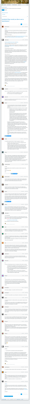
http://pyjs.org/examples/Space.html (21, 36)
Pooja (6, 152)
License (22, 399)
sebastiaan (7, 39)
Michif (6, 275)
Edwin (6, 204)
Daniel (6, 102)
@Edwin (8, 45)
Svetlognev (7, 287)
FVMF (6, 138)
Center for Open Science (18, 72)
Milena (6, 333)
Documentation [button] (9, 4)
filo (5, 242)
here (24, 388)
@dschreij (6, 206)
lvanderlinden (7, 164)
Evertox (6, 321)
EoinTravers (7, 26)
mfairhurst (7, 253)
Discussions (4, 4)
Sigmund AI (19, 4)
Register (8, 396)
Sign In (27, 4)
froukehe (6, 88)
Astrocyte (6, 260)
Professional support (14, 4)
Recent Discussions (5, 12)
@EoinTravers (12, 45)
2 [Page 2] (21, 24)
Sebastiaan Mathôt (4, 399)
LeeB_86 (6, 96)
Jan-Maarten (7, 367)
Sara (5, 226)
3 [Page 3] (22, 24)
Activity (3, 14)
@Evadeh (6, 45)
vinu (5, 372)
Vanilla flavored (18, 399)
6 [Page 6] (26, 24)
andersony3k (7, 176)
